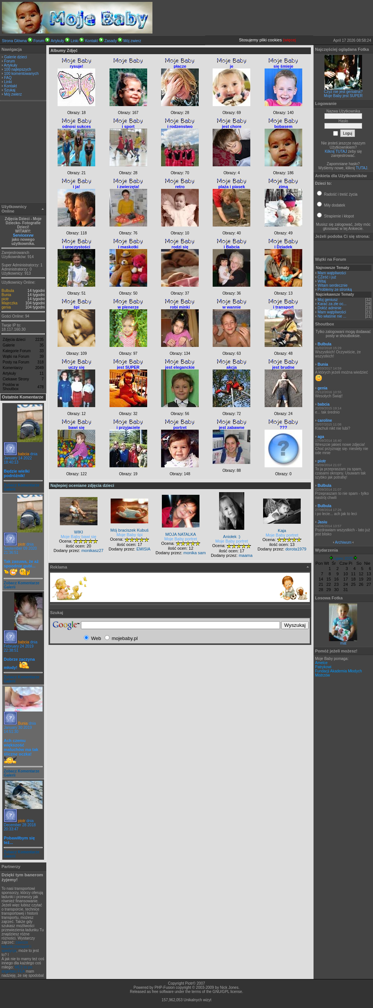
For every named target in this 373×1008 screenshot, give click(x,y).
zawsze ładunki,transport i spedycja (16, 946)
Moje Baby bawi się (78, 536)
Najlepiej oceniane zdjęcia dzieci (82, 485)
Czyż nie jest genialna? (343, 92)
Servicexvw (23, 235)
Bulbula (8, 291)
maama (246, 555)
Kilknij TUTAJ (336, 151)
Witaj (322, 281)
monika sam (194, 552)
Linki (75, 41)
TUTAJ (361, 168)
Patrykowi (323, 667)
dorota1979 (295, 549)
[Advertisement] (23, 153)
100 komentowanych (21, 73)
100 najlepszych (17, 69)
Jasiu (322, 522)
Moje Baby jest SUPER (343, 96)
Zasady (110, 41)
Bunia (6, 295)
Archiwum (343, 542)
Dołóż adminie (329, 308)
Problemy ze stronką (335, 289)
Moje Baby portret (180, 539)
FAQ (8, 78)
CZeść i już (327, 277)
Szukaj (9, 90)
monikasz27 (92, 550)
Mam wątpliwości (332, 273)
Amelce (321, 663)
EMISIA (143, 549)
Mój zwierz (132, 41)
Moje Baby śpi (130, 534)
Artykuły (57, 41)
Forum (38, 41)
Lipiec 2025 (343, 558)
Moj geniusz (328, 300)
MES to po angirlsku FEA (17, 969)
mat (343, 643)
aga (321, 437)
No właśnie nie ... (332, 316)
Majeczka (9, 303)
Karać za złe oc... (332, 304)
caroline (325, 420)
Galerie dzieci (15, 57)
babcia (23, 454)
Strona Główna (14, 41)
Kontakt (91, 41)
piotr (5, 299)
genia (6, 307)
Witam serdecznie (332, 285)
